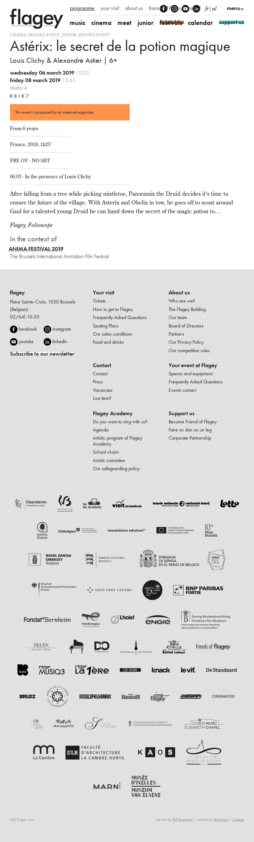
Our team (178, 317)
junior (145, 22)
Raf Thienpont (183, 819)
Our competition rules (189, 350)
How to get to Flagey (113, 309)
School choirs (106, 452)
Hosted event (44, 34)
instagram (61, 329)
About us (179, 292)
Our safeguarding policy (116, 468)
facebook (28, 329)
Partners (176, 334)
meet (124, 22)
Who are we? (182, 301)
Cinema (18, 34)
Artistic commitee (109, 460)
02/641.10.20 (24, 316)
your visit (109, 8)
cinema (101, 22)
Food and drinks (108, 342)
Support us (181, 413)
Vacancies (103, 390)
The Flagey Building (187, 309)
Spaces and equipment (191, 373)
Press (98, 381)
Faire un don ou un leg (190, 429)
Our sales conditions (112, 334)
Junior (69, 34)
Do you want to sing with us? (120, 421)
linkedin (59, 341)
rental (195, 8)
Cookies (238, 819)
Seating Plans (105, 326)
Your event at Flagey (193, 365)
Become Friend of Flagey (193, 421)
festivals (171, 22)
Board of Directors (186, 326)
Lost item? (102, 398)
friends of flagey (166, 8)
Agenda (100, 429)
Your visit (103, 292)
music (77, 22)
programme (82, 8)
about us (134, 8)
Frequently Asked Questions (120, 317)
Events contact (182, 390)
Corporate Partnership (190, 438)
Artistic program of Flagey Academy (117, 441)
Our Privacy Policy (186, 342)
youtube (26, 341)
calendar (200, 22)
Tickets (99, 301)
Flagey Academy (113, 413)
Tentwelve (220, 819)
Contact (102, 365)
